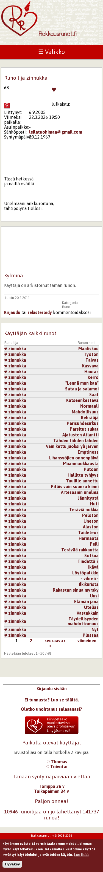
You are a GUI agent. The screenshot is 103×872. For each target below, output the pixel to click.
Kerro (93, 377)
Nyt (95, 629)
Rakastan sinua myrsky (76, 590)
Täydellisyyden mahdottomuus (83, 621)
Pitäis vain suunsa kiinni (75, 486)
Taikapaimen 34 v (51, 791)
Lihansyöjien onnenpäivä (74, 457)
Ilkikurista (89, 584)
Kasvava (90, 365)
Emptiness (88, 452)
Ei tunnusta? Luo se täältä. (51, 699)
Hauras (91, 371)
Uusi (94, 595)
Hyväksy (12, 867)
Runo (66, 307)
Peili (94, 544)
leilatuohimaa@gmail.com (55, 131)
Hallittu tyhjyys (83, 475)
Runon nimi (86, 343)
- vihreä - (90, 578)
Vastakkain (88, 613)
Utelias (91, 607)
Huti (94, 503)
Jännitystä (88, 498)
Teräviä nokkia (84, 509)
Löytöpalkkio (85, 572)
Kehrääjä (90, 417)
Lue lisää (81, 858)
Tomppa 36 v (52, 786)
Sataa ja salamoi (82, 388)
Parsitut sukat (84, 429)
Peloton (90, 515)
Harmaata (89, 538)
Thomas (57, 761)
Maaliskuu (88, 348)
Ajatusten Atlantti (80, 434)
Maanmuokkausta (81, 463)
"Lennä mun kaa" (82, 383)
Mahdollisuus (85, 411)
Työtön (91, 354)
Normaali (89, 406)
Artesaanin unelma (80, 492)
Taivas (92, 360)
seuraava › (54, 640)
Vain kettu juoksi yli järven (72, 446)
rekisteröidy (40, 312)
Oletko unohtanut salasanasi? (51, 709)
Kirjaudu (12, 312)
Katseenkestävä (82, 400)
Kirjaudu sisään (52, 688)
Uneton (91, 521)
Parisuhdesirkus (83, 423)
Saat (94, 394)
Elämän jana (86, 601)
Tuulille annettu (82, 480)
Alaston (91, 526)
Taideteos (88, 532)
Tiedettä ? (88, 561)
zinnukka (15, 348)
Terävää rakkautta (80, 549)
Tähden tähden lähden (76, 440)
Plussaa (91, 635)
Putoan (91, 469)
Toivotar (57, 766)
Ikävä (93, 567)
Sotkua (91, 555)
